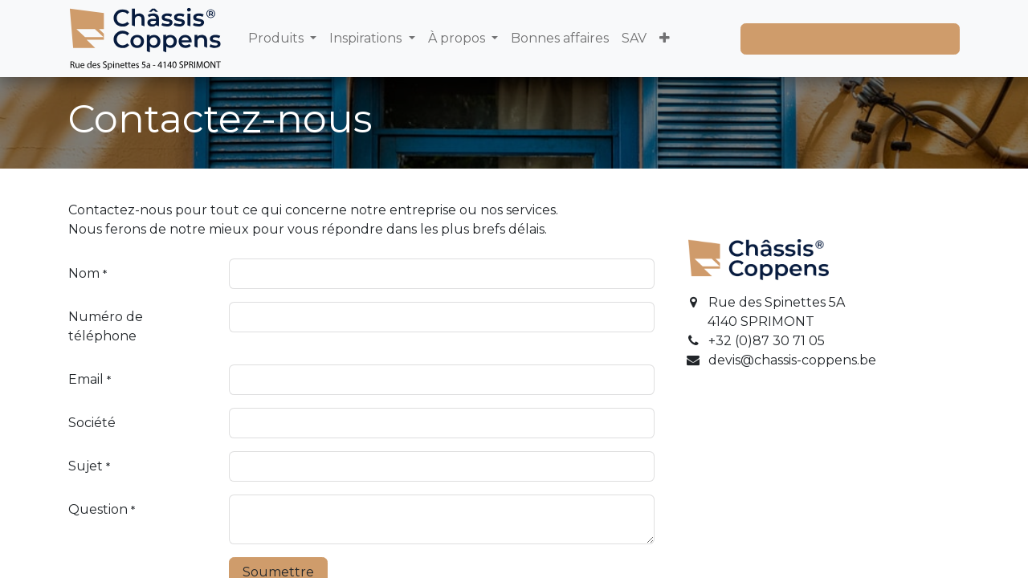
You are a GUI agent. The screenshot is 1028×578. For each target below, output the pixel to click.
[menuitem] (282, 38)
